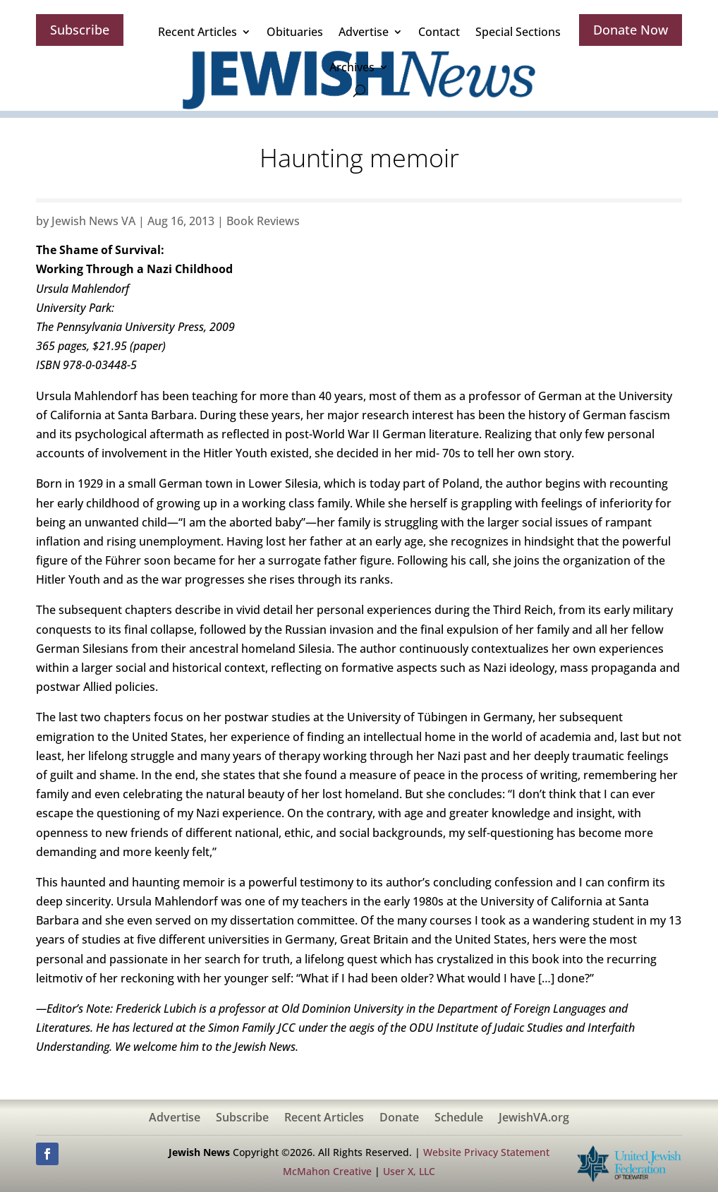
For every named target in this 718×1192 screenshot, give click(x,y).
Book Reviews (263, 221)
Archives (352, 67)
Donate (399, 1118)
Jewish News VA (93, 221)
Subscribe (79, 29)
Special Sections (518, 32)
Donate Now (630, 29)
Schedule (458, 1118)
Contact (439, 32)
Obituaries (295, 32)
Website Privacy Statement (486, 1152)
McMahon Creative (327, 1171)
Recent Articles (197, 32)
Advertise (364, 32)
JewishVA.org (534, 1118)
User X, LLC (409, 1171)
